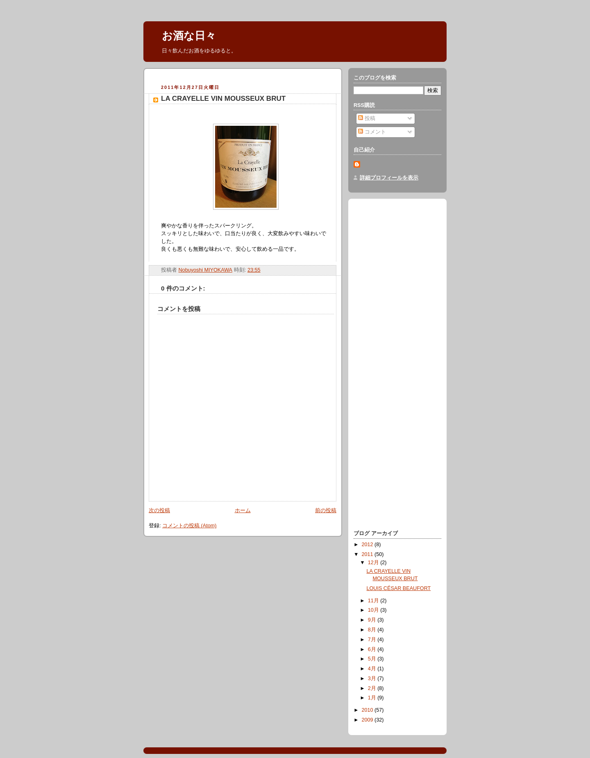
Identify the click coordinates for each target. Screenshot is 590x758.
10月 (374, 610)
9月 (373, 620)
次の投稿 (159, 510)
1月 (373, 698)
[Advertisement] (244, 78)
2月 (373, 688)
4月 (373, 669)
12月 (374, 562)
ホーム (243, 510)
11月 (374, 601)
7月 (373, 639)
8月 (373, 630)
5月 (373, 659)
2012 (368, 544)
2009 (368, 720)
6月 (373, 649)
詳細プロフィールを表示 (389, 178)
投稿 (366, 118)
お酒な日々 (189, 36)
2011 (368, 554)
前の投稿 (325, 510)
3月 (373, 678)
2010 (368, 710)
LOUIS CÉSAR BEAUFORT (399, 588)
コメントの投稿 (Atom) (189, 526)
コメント (372, 132)
